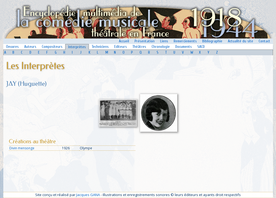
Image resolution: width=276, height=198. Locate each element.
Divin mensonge (21, 148)
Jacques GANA (88, 194)
